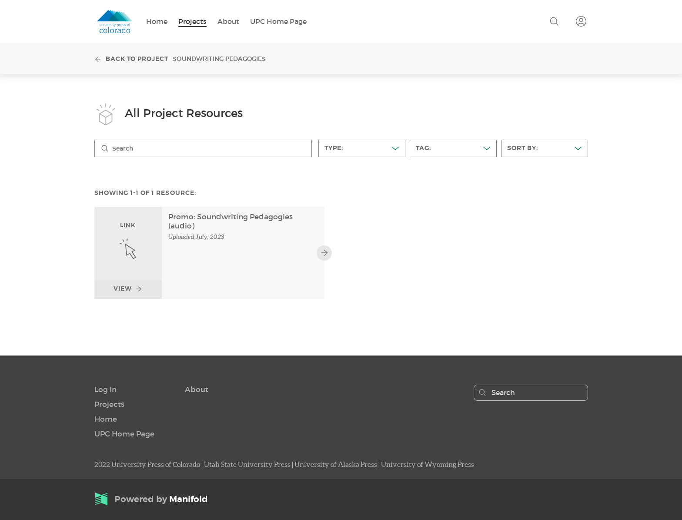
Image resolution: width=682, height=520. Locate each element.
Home (156, 21)
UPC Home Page (278, 21)
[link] (128, 253)
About (228, 21)
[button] (105, 389)
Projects (192, 21)
